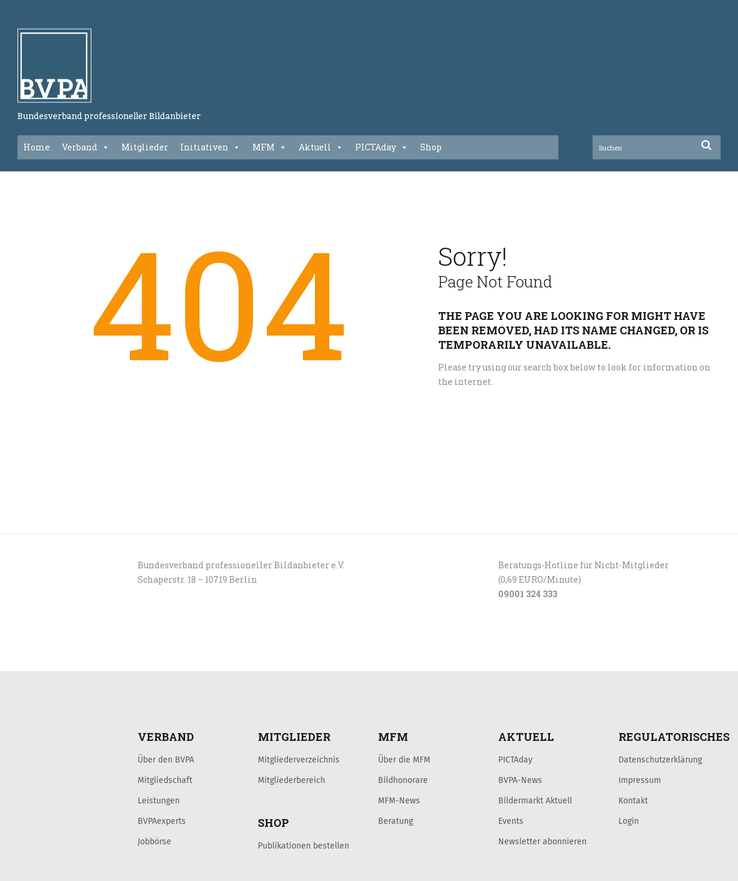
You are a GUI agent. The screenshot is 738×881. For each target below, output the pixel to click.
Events (510, 821)
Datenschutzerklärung (660, 760)
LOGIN (63, 658)
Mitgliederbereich (291, 780)
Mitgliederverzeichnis (299, 760)
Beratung (395, 821)
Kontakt (633, 800)
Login (628, 821)
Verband (85, 147)
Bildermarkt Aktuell (535, 800)
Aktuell (321, 147)
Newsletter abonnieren (542, 841)
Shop (431, 147)
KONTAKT (103, 658)
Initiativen (210, 147)
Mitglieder (144, 147)
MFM (269, 147)
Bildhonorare (403, 780)
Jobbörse (154, 841)
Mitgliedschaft (165, 780)
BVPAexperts (162, 821)
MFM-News (399, 800)
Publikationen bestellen (303, 846)
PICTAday (381, 147)
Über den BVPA (166, 760)
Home (36, 147)
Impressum (639, 780)
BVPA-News (520, 780)
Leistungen (159, 800)
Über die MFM (404, 760)
